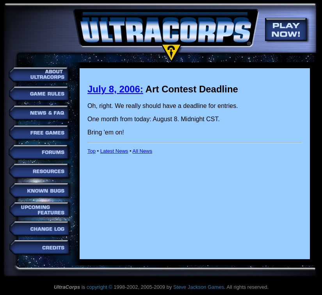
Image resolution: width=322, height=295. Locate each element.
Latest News (114, 151)
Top (91, 151)
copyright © (99, 287)
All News (142, 151)
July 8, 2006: (115, 89)
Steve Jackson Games (198, 287)
